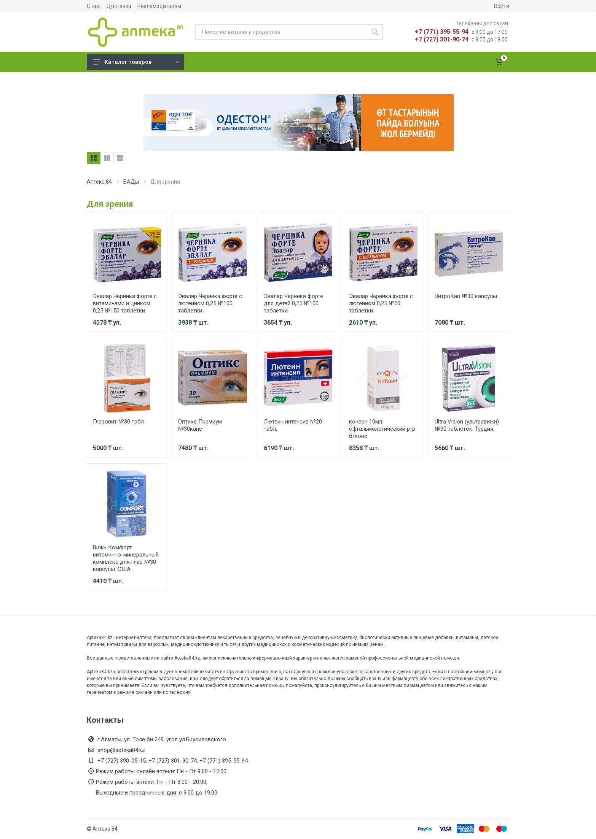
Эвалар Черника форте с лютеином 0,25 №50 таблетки (381, 303)
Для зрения (110, 204)
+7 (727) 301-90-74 (442, 39)
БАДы (131, 182)
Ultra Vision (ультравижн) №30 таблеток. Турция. (467, 425)
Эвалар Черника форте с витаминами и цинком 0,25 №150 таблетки (125, 303)
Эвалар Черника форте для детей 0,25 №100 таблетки (293, 303)
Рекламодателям (159, 6)
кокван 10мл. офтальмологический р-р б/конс (382, 428)
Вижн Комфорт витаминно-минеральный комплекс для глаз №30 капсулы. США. (126, 558)
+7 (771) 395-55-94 (442, 31)
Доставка (119, 6)
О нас (93, 6)
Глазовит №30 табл (118, 421)
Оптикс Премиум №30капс (200, 425)
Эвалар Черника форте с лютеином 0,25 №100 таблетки (210, 303)
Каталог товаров (136, 62)
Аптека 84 (99, 182)
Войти (501, 6)
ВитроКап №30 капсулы (466, 296)
